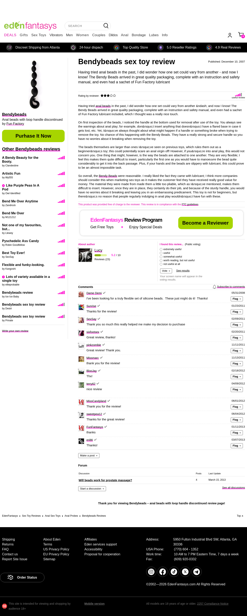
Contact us (10, 554)
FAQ (5, 549)
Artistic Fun (11, 173)
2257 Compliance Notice (212, 603)
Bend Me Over (13, 213)
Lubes (153, 35)
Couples (98, 35)
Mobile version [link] (94, 603)
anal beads (103, 106)
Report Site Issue (14, 559)
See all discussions (233, 487)
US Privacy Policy (56, 549)
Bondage (139, 35)
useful (166, 253)
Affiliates (90, 539)
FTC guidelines (190, 204)
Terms (47, 544)
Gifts (24, 35)
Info (165, 35)
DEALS (10, 35)
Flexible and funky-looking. (23, 265)
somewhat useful (172, 256)
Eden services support (100, 544)
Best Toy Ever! (13, 253)
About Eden (52, 539)
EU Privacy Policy (56, 554)
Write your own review (15, 330)
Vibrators (56, 35)
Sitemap (49, 559)
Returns (8, 544)
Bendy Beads (108, 175)
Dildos (113, 35)
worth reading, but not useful (179, 260)
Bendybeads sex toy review (23, 304)
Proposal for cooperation (102, 554)
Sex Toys (38, 35)
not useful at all (171, 264)
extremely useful (172, 249)
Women (82, 35)
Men (69, 35)
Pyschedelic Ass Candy (20, 241)
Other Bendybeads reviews (31, 149)
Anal (124, 35)
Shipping (8, 539)
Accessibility (93, 549)
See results (183, 270)
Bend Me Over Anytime (20, 201)
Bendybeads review (17, 292)
